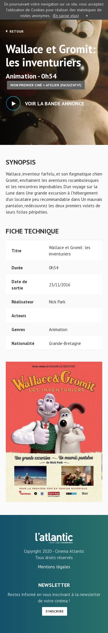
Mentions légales (54, 566)
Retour (15, 31)
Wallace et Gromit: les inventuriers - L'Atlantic (54, 538)
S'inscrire (55, 611)
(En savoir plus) (66, 15)
